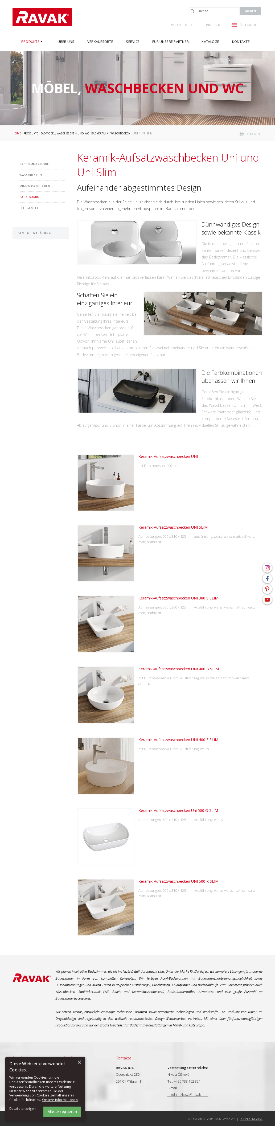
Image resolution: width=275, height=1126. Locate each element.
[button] (24, 1109)
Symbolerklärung (35, 233)
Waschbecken (120, 133)
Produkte (30, 133)
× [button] (79, 1063)
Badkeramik (99, 133)
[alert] (45, 1089)
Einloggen (212, 25)
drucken (253, 134)
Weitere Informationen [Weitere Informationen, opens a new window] (60, 1100)
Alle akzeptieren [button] (62, 1111)
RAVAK (42, 17)
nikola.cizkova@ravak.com (187, 1094)
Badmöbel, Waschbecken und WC (64, 133)
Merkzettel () (181, 25)
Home (17, 133)
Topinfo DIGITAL (251, 1119)
